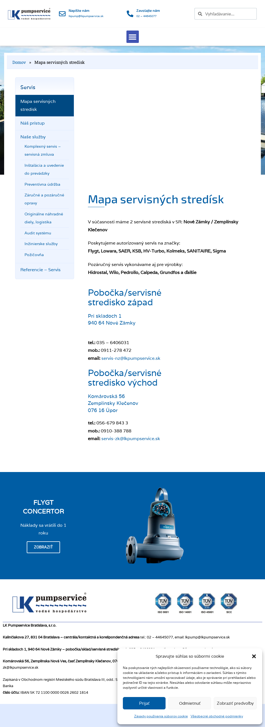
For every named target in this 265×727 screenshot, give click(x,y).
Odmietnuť (190, 703)
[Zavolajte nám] (130, 13)
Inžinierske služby (41, 243)
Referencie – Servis (40, 270)
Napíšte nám (79, 10)
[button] (254, 656)
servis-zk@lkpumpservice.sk (130, 438)
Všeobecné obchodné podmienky (217, 716)
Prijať (144, 703)
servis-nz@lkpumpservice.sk (130, 358)
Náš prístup (32, 123)
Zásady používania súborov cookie (161, 716)
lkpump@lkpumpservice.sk (86, 16)
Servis (27, 87)
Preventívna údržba (42, 184)
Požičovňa (34, 254)
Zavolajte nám (148, 10)
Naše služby (33, 137)
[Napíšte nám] (62, 13)
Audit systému (38, 233)
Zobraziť (43, 547)
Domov (19, 62)
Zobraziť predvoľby (235, 703)
